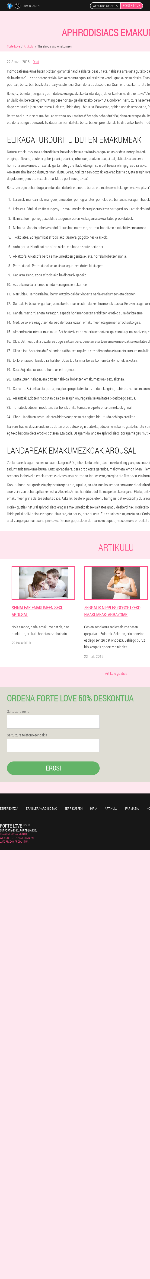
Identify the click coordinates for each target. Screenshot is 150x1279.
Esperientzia (9, 808)
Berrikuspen (73, 808)
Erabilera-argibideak (41, 808)
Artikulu (111, 808)
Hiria (93, 808)
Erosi (53, 768)
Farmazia (132, 808)
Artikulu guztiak (116, 673)
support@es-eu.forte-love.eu (18, 830)
